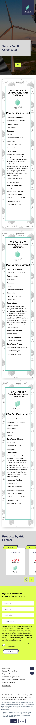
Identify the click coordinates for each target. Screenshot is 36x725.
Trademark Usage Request (11, 677)
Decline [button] (22, 721)
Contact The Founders (9, 671)
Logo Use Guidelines (9, 674)
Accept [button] (14, 721)
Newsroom (6, 668)
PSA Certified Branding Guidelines (13, 680)
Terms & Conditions (8, 683)
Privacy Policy (9, 628)
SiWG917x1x (15, 552)
